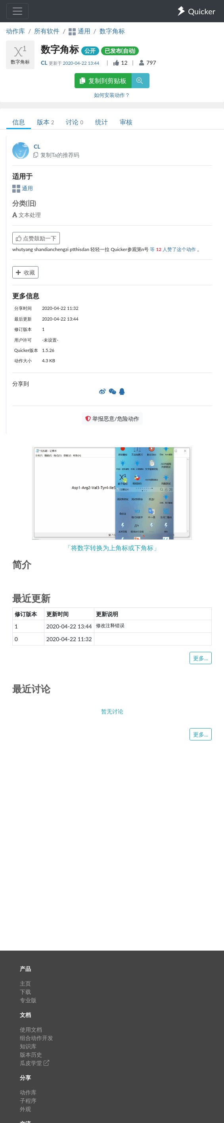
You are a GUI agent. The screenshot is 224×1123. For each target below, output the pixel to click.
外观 (25, 1109)
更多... (200, 658)
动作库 (15, 31)
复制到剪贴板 (103, 80)
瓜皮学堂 (34, 1062)
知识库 (28, 1046)
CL (45, 62)
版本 (45, 122)
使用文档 (31, 1029)
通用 (22, 188)
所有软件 (46, 31)
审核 (126, 122)
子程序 (28, 1100)
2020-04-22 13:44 (81, 63)
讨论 (74, 122)
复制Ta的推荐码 (55, 154)
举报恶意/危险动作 (112, 418)
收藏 (25, 272)
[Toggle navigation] (17, 11)
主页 (25, 983)
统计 (101, 122)
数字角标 (112, 31)
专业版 (28, 1000)
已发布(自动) (120, 50)
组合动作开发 (36, 1037)
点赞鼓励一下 (36, 238)
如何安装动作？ (112, 95)
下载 (25, 991)
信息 (18, 122)
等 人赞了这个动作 (173, 249)
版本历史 (31, 1054)
